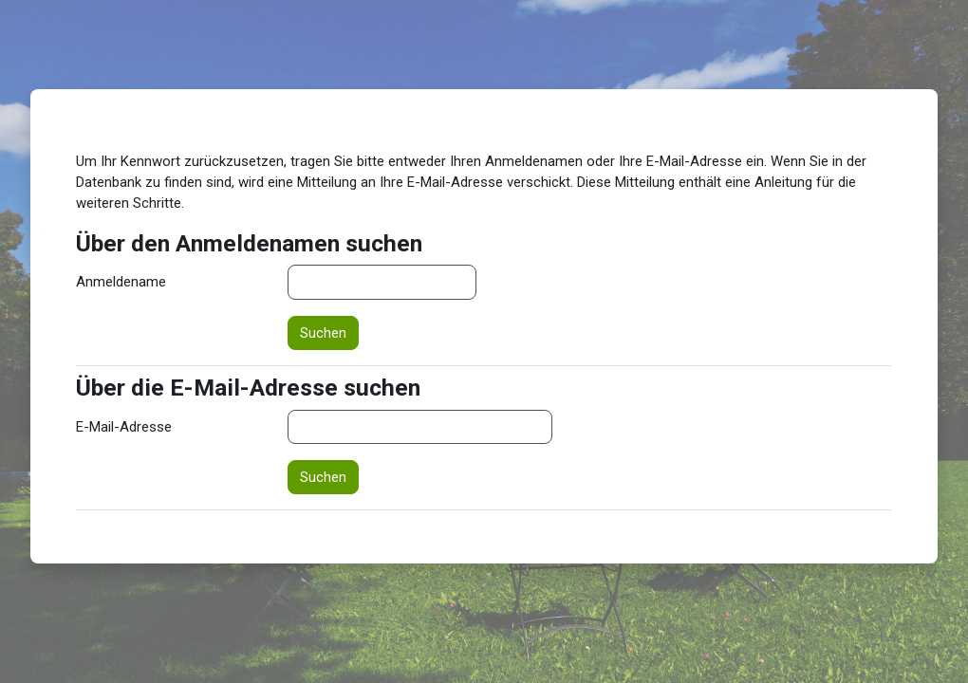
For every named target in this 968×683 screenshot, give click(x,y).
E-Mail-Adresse (124, 426)
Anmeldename (121, 281)
